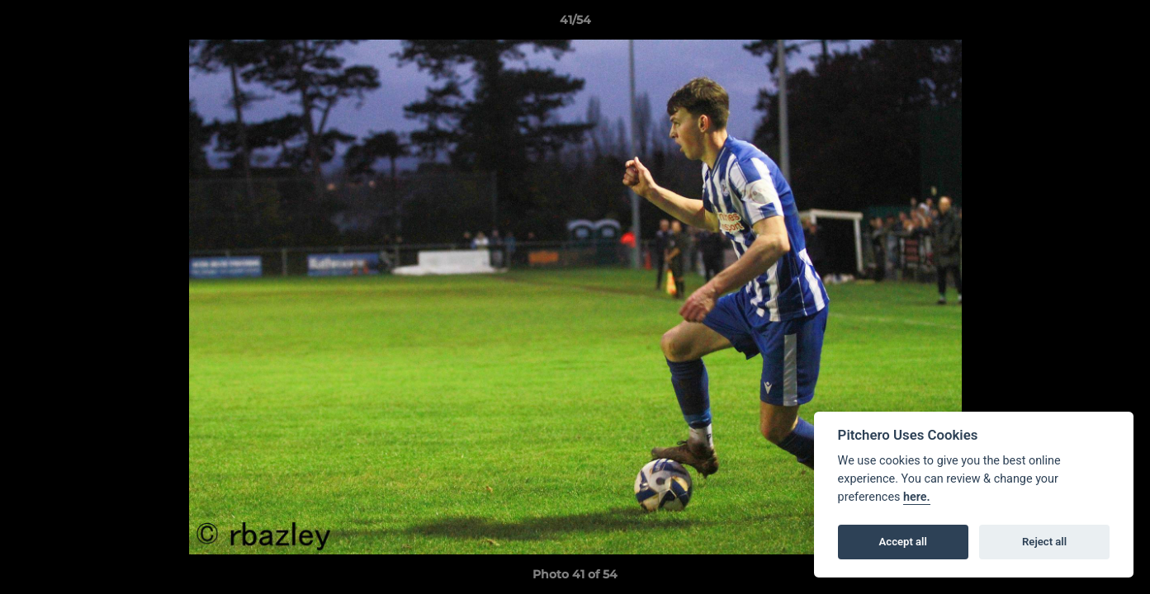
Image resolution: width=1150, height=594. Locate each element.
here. (916, 497)
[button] (1120, 23)
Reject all (1044, 541)
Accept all (903, 541)
